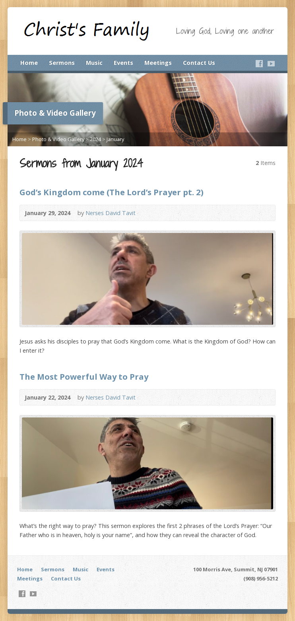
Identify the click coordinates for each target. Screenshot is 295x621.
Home (29, 62)
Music (94, 62)
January (115, 139)
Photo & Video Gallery (58, 139)
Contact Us (199, 62)
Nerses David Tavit (110, 213)
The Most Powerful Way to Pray (83, 376)
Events (123, 62)
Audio (159, 212)
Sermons (62, 62)
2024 (95, 139)
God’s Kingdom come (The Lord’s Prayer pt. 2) (111, 192)
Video (147, 212)
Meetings (158, 62)
